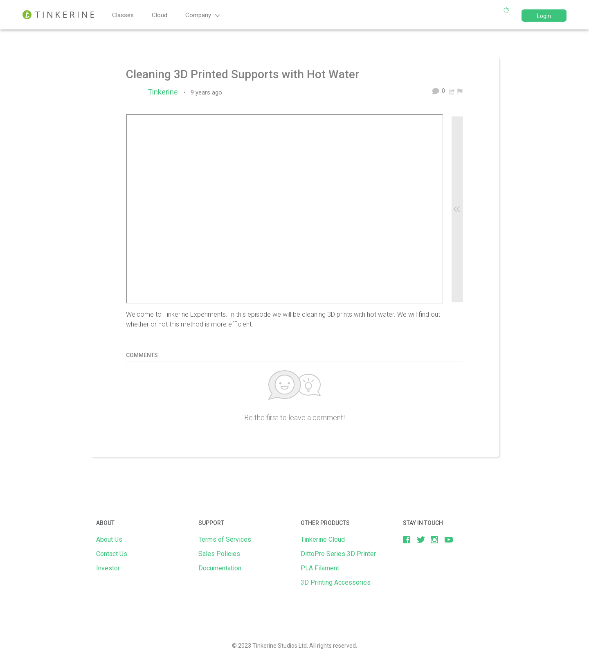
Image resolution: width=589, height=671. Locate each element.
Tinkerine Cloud (323, 539)
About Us (109, 539)
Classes (123, 15)
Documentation (219, 568)
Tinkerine (165, 92)
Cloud (159, 15)
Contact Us (111, 554)
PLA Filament (320, 568)
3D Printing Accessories (336, 582)
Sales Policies (219, 554)
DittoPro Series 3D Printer (338, 554)
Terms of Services (224, 539)
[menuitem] (460, 91)
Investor (108, 568)
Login (544, 16)
